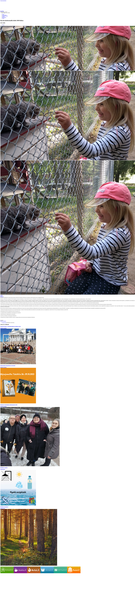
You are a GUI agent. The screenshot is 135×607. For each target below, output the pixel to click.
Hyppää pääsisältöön (3, 0)
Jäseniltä (3, 16)
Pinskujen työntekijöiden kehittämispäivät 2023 (8, 404)
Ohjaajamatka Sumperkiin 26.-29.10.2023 (7, 365)
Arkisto (3, 18)
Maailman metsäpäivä (4, 506)
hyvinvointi (2, 296)
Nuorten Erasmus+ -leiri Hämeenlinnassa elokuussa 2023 (10, 326)
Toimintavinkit (2, 469)
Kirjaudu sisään (4, 322)
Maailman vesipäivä (4, 467)
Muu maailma (4, 17)
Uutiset (3, 14)
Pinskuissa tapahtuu (3, 328)
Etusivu (3, 24)
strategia (1, 295)
